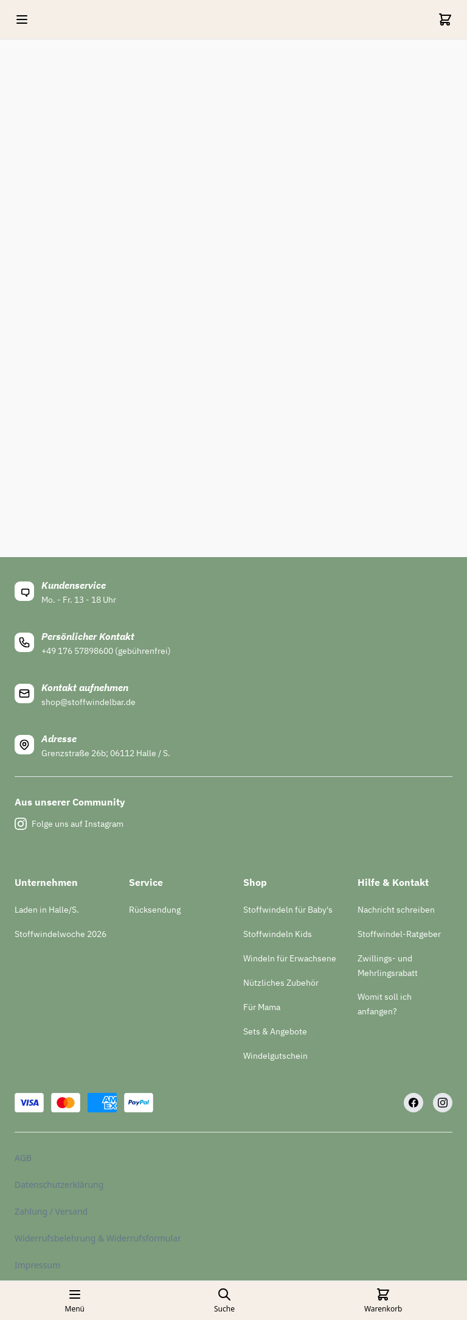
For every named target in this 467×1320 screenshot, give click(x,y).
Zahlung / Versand (51, 1211)
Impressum (37, 1265)
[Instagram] (442, 1102)
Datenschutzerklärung (59, 1184)
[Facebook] (413, 1102)
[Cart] (445, 19)
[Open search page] (224, 1300)
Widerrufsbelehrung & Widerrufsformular (98, 1238)
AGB (23, 1158)
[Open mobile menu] (22, 19)
